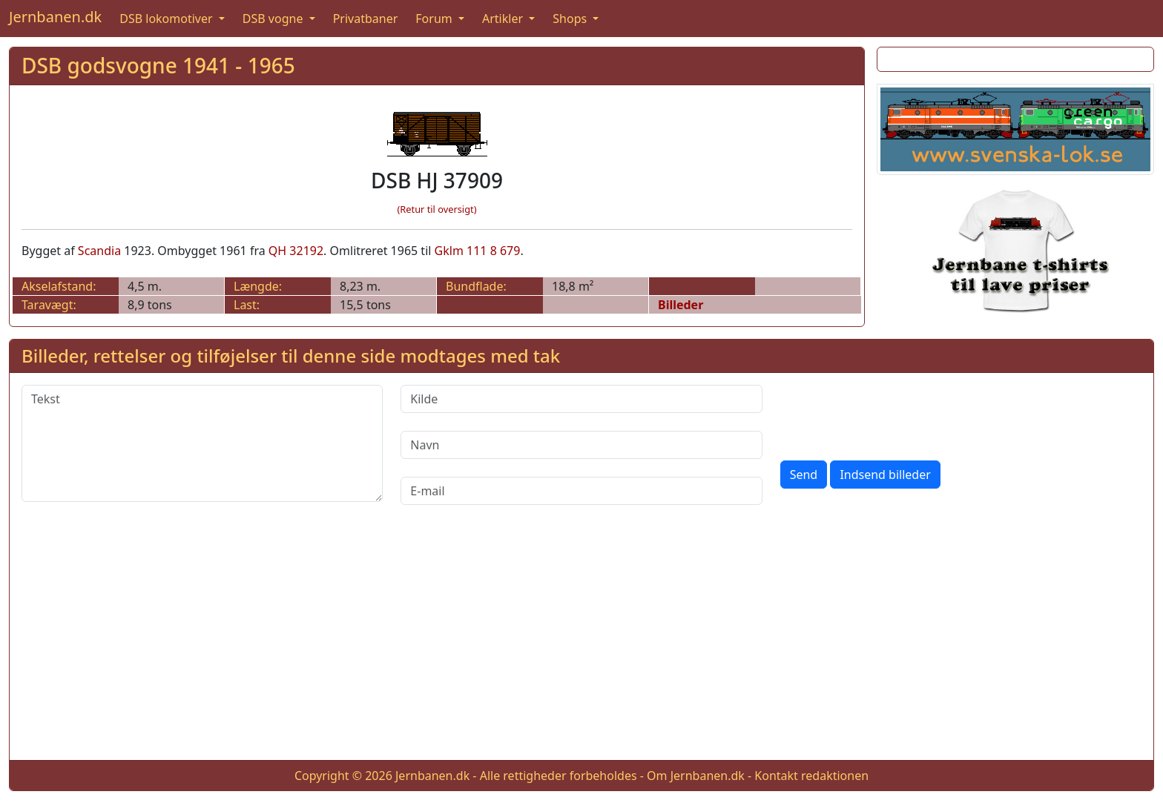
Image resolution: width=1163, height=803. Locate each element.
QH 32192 (295, 250)
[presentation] (893, 414)
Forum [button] (435, 18)
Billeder (680, 305)
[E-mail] (581, 491)
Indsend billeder (885, 474)
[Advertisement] (581, 644)
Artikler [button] (504, 18)
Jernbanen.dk (55, 17)
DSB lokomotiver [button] (167, 18)
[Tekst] (202, 443)
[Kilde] (581, 399)
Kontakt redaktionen (811, 775)
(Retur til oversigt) (437, 209)
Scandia (99, 250)
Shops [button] (571, 18)
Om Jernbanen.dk (696, 775)
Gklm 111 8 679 (478, 250)
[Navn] (581, 445)
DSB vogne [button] (274, 18)
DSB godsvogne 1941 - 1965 (158, 65)
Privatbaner (365, 18)
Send (804, 474)
